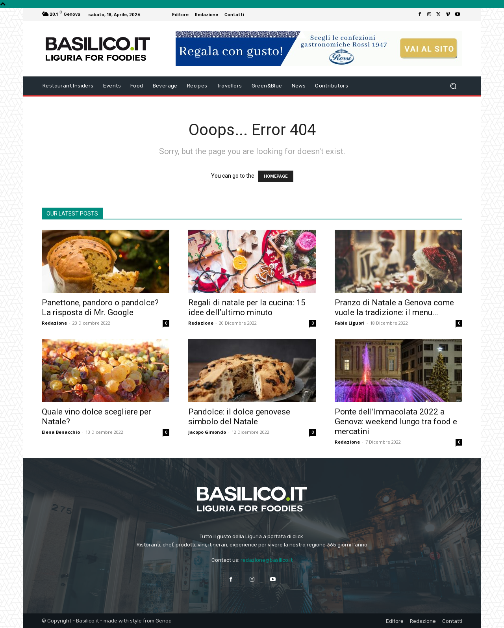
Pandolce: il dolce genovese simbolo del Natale (239, 416)
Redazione (54, 323)
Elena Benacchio (61, 432)
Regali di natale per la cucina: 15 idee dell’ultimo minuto (247, 307)
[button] (453, 86)
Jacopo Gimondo (207, 432)
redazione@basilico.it (267, 560)
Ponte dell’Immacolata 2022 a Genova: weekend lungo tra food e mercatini (396, 421)
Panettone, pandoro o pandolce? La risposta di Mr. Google (100, 307)
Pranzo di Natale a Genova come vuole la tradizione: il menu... (394, 307)
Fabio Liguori (350, 323)
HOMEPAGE (275, 176)
